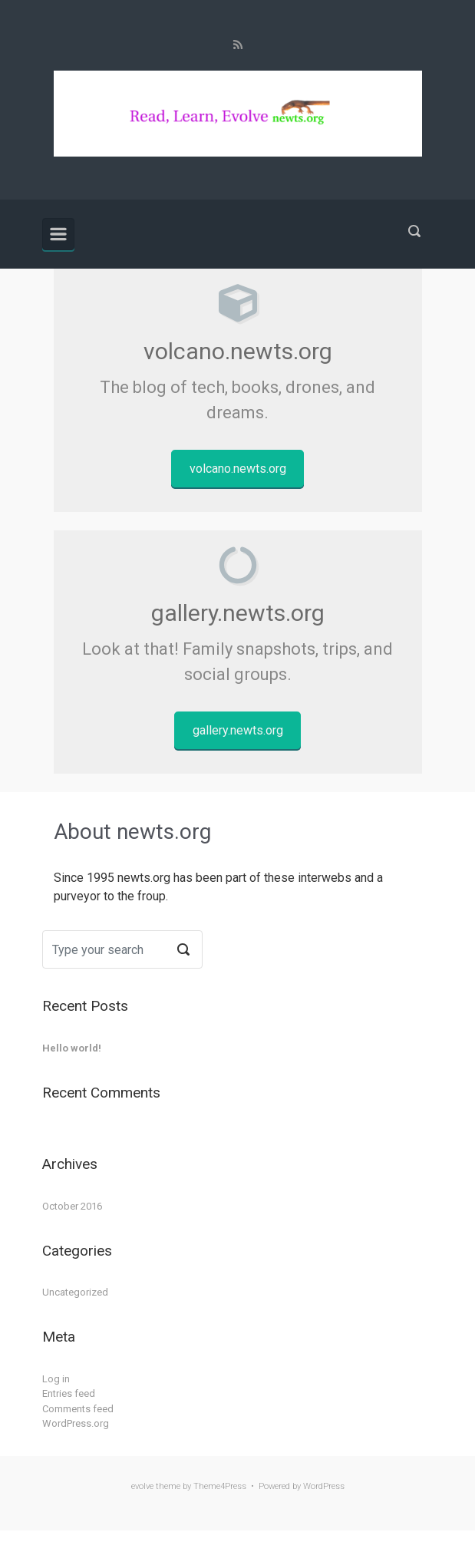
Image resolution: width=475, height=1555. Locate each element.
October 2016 (72, 1206)
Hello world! (71, 1048)
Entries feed (68, 1393)
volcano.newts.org (238, 468)
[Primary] (58, 234)
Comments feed (78, 1409)
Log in (56, 1379)
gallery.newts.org (238, 730)
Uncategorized (75, 1292)
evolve (142, 1486)
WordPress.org (75, 1423)
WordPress (324, 1486)
